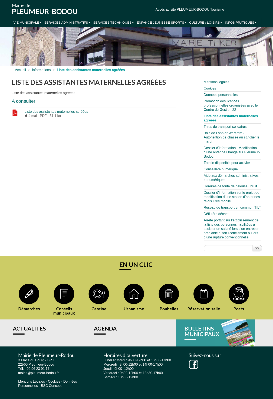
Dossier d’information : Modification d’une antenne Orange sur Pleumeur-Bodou (232, 152)
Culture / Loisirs (205, 22)
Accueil (20, 70)
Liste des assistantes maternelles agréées (56, 111)
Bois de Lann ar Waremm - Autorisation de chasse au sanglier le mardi (232, 137)
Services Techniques (113, 22)
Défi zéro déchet (216, 214)
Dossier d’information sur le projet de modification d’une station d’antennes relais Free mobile (232, 197)
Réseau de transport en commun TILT (232, 207)
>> (257, 248)
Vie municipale (27, 22)
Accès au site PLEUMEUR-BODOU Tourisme (189, 9)
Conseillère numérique (221, 169)
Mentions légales (216, 82)
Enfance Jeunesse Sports (161, 22)
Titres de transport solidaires (225, 126)
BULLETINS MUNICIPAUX (201, 331)
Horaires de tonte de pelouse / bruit (230, 186)
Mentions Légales (31, 381)
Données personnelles (221, 95)
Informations (41, 70)
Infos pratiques (240, 22)
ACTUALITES (29, 328)
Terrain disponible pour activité (227, 163)
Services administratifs (67, 22)
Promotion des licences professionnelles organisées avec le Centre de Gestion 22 (231, 105)
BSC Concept (51, 386)
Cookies (210, 88)
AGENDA (105, 328)
